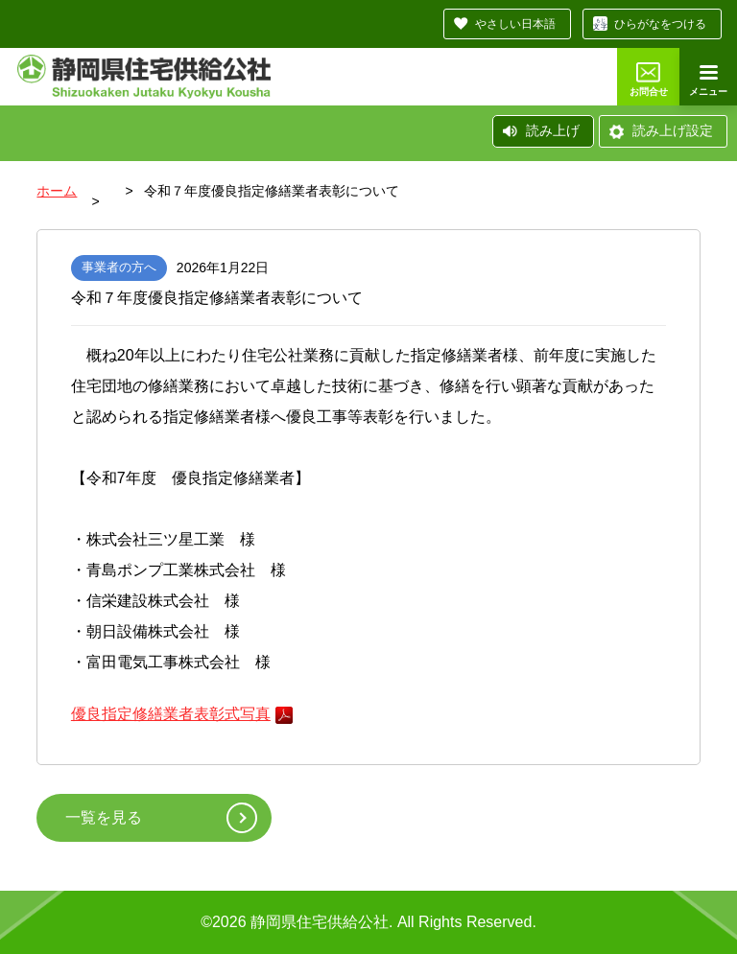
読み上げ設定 (672, 130)
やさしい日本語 (515, 24)
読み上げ (553, 130)
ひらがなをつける (660, 24)
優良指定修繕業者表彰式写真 (171, 714)
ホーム (56, 190)
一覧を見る (103, 817)
